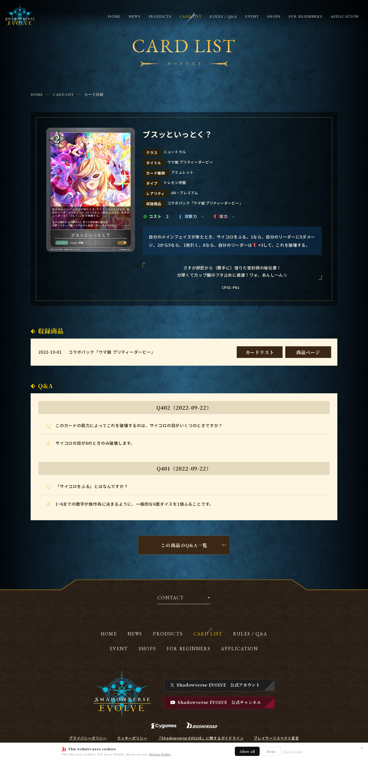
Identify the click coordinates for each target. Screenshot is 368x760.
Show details (293, 751)
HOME (37, 94)
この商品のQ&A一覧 (184, 545)
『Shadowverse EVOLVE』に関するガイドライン (200, 738)
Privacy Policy (160, 754)
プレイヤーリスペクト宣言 (276, 738)
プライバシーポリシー (88, 738)
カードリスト (259, 352)
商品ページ (308, 352)
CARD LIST (63, 94)
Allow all (247, 751)
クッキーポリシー (132, 738)
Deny (271, 751)
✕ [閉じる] (361, 747)
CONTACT (170, 598)
